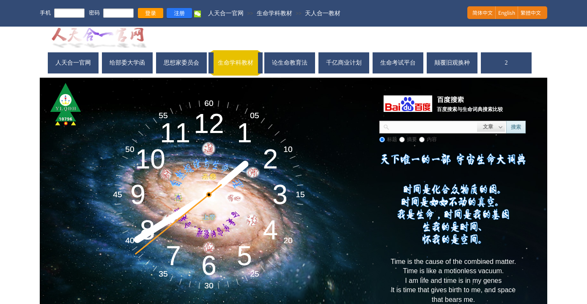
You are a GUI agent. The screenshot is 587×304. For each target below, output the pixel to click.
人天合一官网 (226, 13)
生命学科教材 (274, 13)
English (506, 12)
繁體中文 (531, 12)
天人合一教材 (322, 13)
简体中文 (482, 12)
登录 (150, 13)
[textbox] (433, 126)
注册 (179, 13)
